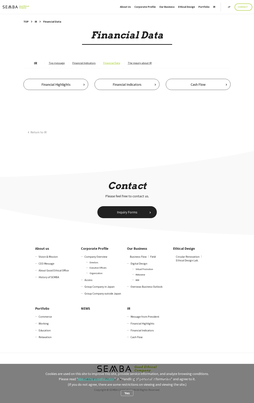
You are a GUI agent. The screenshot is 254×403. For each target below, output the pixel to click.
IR (214, 7)
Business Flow (138, 256)
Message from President (145, 316)
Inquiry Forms (127, 212)
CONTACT (243, 6)
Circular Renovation (187, 256)
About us (42, 248)
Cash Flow (198, 84)
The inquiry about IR (140, 63)
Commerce (45, 316)
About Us (125, 7)
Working (44, 323)
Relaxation (45, 337)
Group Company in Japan (99, 286)
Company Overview (95, 256)
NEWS (85, 308)
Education (45, 330)
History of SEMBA (49, 277)
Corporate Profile (145, 7)
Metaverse (140, 274)
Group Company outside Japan (102, 293)
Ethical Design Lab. (187, 260)
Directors (94, 262)
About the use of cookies (96, 379)
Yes (127, 393)
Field (153, 256)
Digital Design (139, 263)
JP (229, 7)
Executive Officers (98, 267)
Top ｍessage (57, 63)
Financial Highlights (55, 84)
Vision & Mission (48, 256)
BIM (137, 279)
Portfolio (204, 7)
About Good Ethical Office (54, 270)
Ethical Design (186, 7)
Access (88, 280)
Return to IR (39, 132)
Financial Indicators (84, 63)
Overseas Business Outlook (146, 286)
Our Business (167, 7)
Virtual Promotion (144, 269)
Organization (96, 273)
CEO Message (46, 263)
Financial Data (111, 63)
